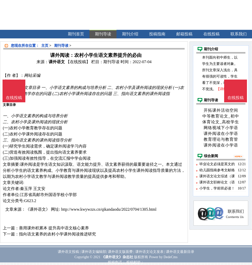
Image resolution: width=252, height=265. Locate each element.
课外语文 (57, 62)
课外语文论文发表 (149, 252)
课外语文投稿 (68, 252)
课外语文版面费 (120, 252)
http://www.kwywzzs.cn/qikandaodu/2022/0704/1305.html (108, 209)
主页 (44, 45)
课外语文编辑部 (93, 252)
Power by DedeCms (163, 257)
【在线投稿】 (78, 62)
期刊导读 (61, 45)
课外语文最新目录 (180, 252)
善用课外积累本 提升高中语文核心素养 (54, 228)
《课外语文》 (38, 209)
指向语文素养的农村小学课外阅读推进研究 (57, 234)
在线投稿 (235, 97)
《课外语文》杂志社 (117, 257)
